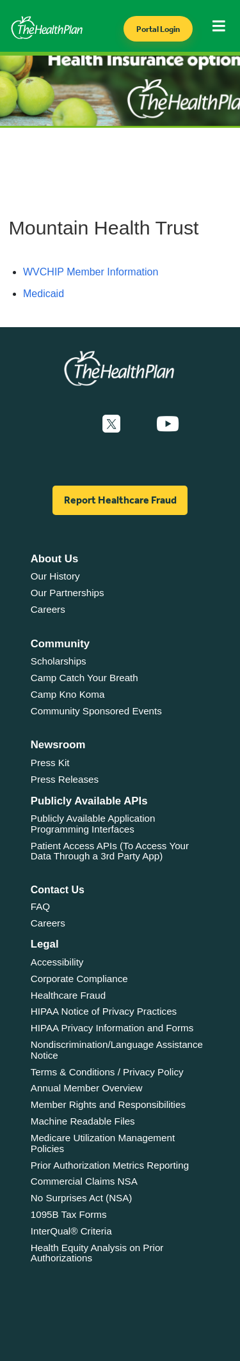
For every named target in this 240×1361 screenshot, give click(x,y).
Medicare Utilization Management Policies (103, 1143)
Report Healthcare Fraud (120, 500)
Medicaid (43, 293)
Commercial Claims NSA (84, 1181)
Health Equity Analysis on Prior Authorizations (97, 1253)
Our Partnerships (67, 592)
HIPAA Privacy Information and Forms (112, 1027)
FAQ (40, 906)
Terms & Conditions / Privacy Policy (107, 1071)
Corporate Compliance (79, 978)
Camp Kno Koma (68, 694)
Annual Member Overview (87, 1087)
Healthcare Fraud (68, 995)
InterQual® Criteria (71, 1231)
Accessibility (57, 962)
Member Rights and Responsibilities (108, 1104)
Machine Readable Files (83, 1121)
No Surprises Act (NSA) (81, 1197)
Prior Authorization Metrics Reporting (110, 1165)
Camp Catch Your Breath (84, 677)
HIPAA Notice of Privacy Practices (104, 1011)
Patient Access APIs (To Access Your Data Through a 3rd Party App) (110, 851)
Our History (55, 576)
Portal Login (158, 29)
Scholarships (58, 661)
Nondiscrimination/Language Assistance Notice (117, 1050)
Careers (48, 609)
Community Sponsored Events (96, 710)
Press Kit (50, 762)
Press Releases (65, 779)
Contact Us (57, 889)
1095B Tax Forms (69, 1214)
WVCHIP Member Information (90, 271)
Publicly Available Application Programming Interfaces (93, 823)
